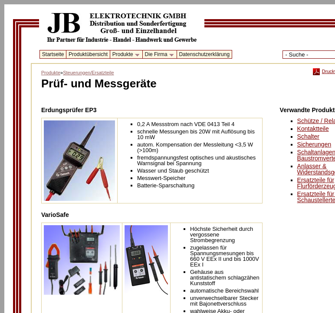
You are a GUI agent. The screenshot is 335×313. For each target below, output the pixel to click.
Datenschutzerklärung (204, 54)
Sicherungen (314, 144)
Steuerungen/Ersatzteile (88, 72)
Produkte (124, 54)
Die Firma (158, 54)
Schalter (308, 136)
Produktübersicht (88, 54)
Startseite (53, 54)
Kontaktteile (313, 128)
